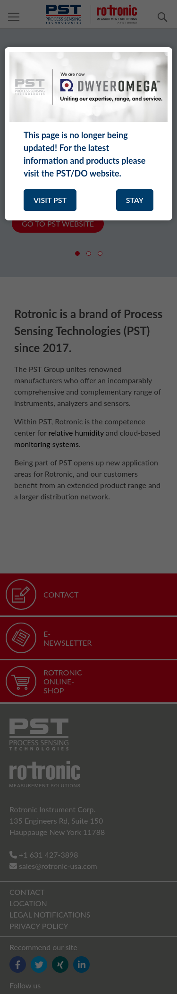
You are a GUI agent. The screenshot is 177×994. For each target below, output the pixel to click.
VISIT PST (50, 199)
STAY (134, 199)
